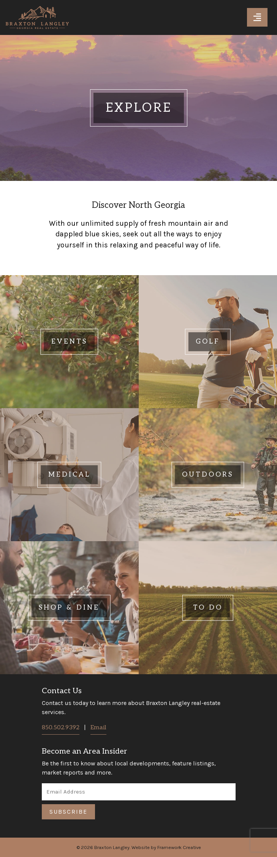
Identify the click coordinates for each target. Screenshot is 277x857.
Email (98, 727)
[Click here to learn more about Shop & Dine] (69, 607)
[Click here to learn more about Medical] (69, 474)
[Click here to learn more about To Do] (208, 607)
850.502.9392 (60, 727)
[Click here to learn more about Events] (69, 341)
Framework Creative (179, 847)
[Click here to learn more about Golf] (208, 341)
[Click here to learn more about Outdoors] (208, 474)
